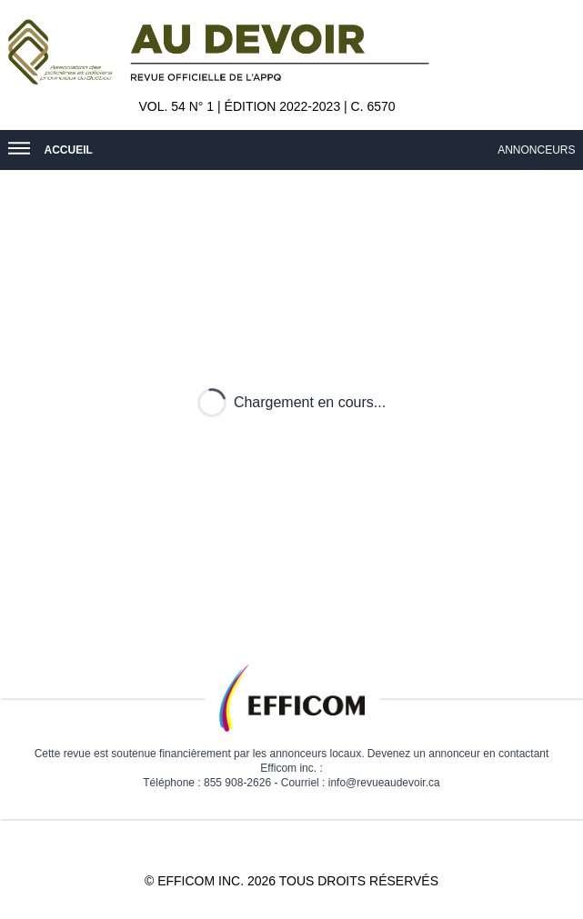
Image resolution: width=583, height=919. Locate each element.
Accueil (70, 149)
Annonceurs (539, 149)
